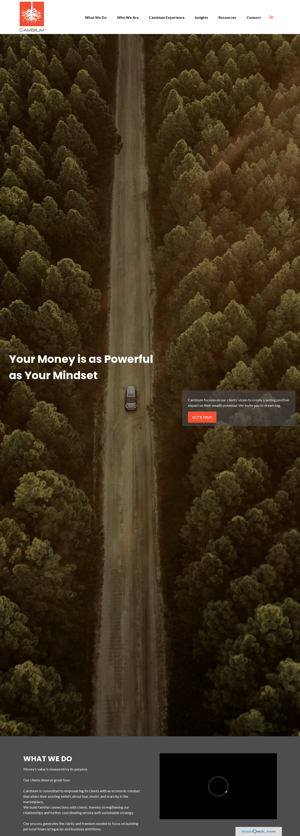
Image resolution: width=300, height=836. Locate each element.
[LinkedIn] (276, 17)
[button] (95, 17)
